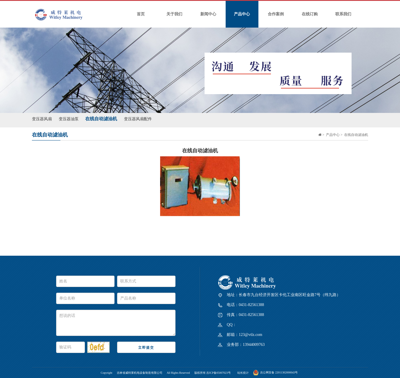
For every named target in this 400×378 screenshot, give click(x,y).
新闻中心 (208, 14)
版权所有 (200, 372)
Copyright (107, 372)
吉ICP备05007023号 (218, 372)
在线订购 (310, 14)
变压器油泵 (69, 118)
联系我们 (343, 14)
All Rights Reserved (178, 372)
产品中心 (242, 14)
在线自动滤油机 (101, 117)
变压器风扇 (42, 118)
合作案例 (276, 14)
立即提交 (146, 348)
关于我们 (174, 14)
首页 (141, 14)
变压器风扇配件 (138, 118)
